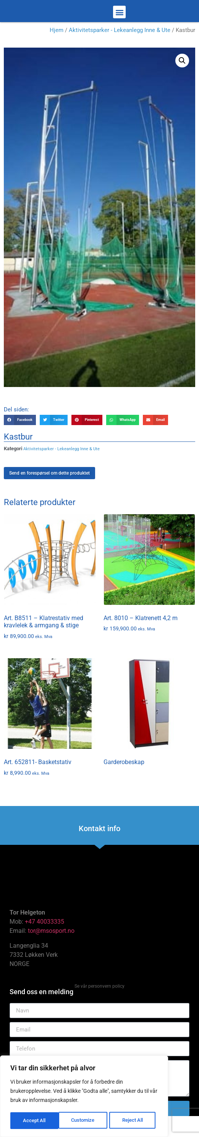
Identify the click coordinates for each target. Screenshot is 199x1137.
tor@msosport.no (52, 947)
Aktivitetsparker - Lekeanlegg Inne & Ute (119, 47)
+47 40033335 (44, 938)
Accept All (134, 1121)
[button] (119, 20)
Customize (35, 1121)
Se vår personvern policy (99, 1003)
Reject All (85, 1121)
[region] (84, 1097)
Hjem (56, 47)
